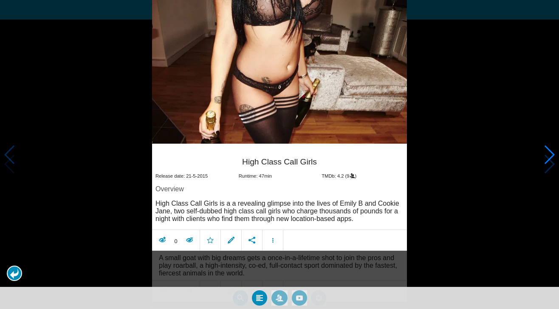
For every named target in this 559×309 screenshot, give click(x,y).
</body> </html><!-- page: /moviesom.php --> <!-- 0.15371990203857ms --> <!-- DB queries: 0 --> (279, 154)
